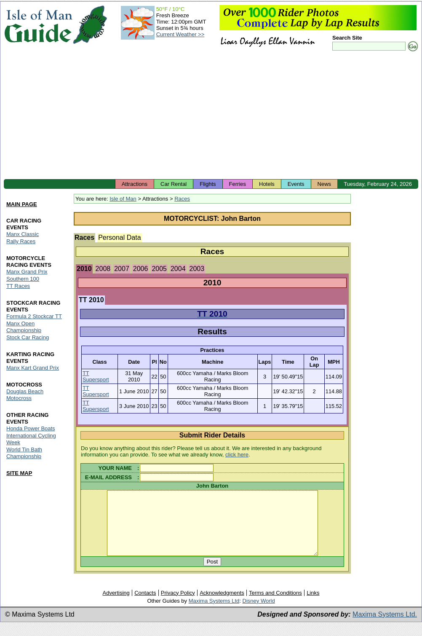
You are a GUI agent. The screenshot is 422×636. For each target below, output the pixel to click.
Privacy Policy (178, 605)
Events (296, 184)
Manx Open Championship (23, 326)
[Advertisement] (211, 116)
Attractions (134, 184)
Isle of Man (123, 199)
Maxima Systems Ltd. (385, 627)
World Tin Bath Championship (24, 452)
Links (313, 605)
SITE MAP (19, 473)
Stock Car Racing (27, 337)
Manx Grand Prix (27, 271)
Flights (208, 184)
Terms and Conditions (275, 605)
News (324, 184)
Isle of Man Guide (38, 24)
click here (236, 454)
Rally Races (20, 241)
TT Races (18, 286)
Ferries (237, 184)
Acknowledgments (222, 605)
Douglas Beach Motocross (24, 394)
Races (182, 199)
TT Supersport (96, 376)
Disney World (259, 613)
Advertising (115, 605)
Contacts (145, 605)
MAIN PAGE (21, 204)
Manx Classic (22, 234)
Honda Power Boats (30, 428)
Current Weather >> (180, 34)
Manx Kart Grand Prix (32, 368)
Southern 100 (22, 279)
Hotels (267, 184)
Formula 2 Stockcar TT (34, 316)
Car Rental (173, 184)
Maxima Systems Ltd (214, 613)
